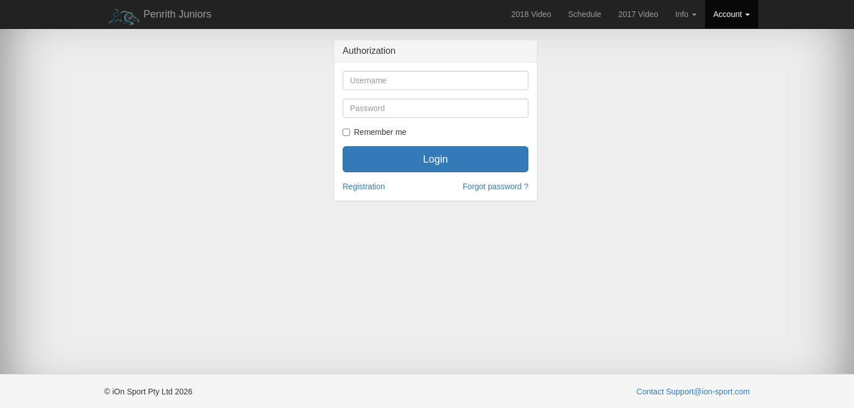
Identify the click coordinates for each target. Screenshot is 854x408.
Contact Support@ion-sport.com (693, 391)
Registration (364, 186)
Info (685, 14)
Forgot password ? (495, 186)
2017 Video (638, 14)
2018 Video (531, 14)
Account (732, 14)
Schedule (584, 14)
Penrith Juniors (157, 17)
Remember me (375, 132)
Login (435, 159)
